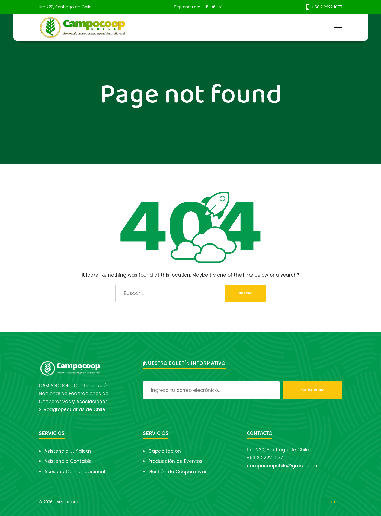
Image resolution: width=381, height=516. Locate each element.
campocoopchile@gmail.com (282, 465)
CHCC (336, 502)
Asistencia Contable (68, 461)
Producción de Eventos (175, 461)
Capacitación (164, 451)
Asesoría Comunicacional (74, 471)
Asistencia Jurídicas (68, 451)
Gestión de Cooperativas (178, 471)
